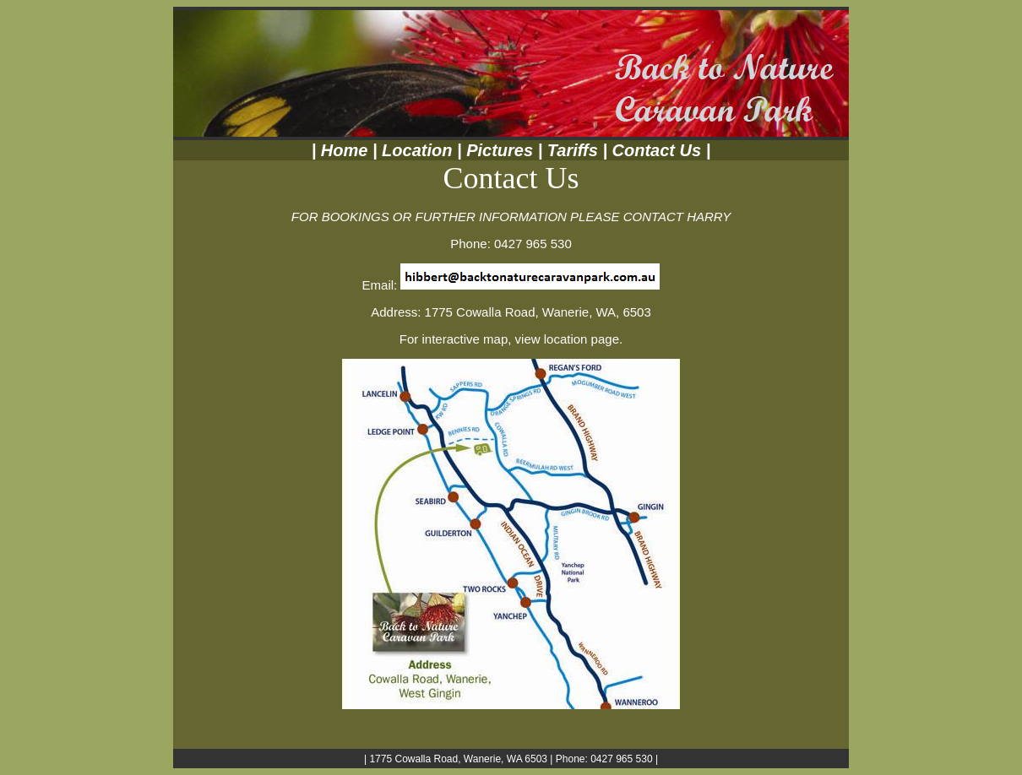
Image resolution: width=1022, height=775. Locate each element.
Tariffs (572, 150)
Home (341, 150)
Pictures (499, 150)
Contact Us (657, 150)
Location (415, 150)
